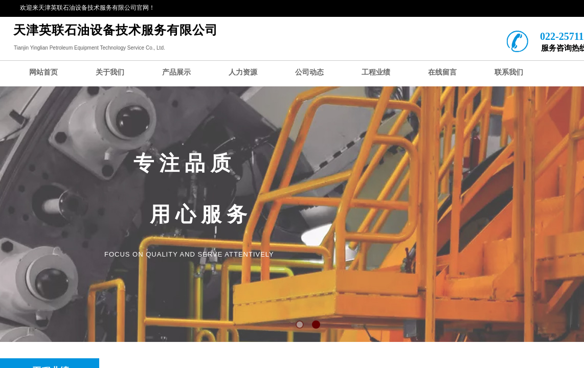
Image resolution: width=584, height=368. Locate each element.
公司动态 (309, 72)
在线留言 (442, 72)
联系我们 (509, 72)
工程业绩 (376, 72)
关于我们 (110, 72)
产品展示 (176, 72)
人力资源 (243, 72)
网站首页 (43, 72)
